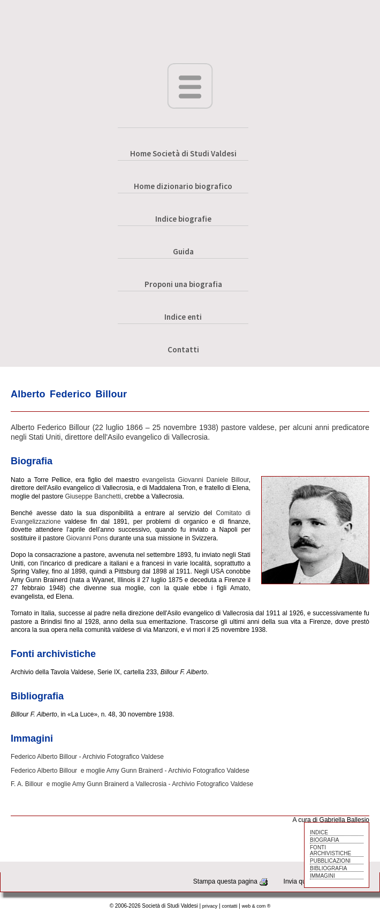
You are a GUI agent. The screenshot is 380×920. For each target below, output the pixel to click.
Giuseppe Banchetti (93, 496)
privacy (210, 906)
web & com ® (256, 906)
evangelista (158, 480)
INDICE (319, 832)
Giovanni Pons (87, 538)
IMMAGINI (322, 876)
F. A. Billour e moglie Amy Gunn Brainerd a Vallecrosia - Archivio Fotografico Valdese (132, 784)
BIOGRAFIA (324, 840)
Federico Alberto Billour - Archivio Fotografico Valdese (87, 756)
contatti (230, 906)
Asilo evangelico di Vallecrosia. (159, 437)
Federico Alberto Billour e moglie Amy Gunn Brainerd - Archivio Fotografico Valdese (130, 770)
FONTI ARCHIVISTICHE (330, 850)
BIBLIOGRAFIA (328, 868)
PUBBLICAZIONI (330, 861)
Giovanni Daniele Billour (213, 480)
